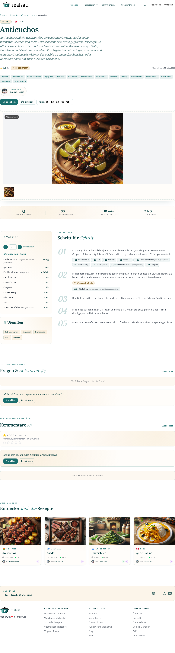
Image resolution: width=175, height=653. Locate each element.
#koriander (101, 76)
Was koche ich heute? (55, 613)
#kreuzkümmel (34, 76)
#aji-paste (6, 81)
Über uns (137, 613)
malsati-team (17, 92)
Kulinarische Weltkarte (19, 15)
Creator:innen (96, 622)
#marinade (166, 76)
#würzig (60, 76)
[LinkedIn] (170, 593)
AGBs (135, 631)
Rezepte (93, 613)
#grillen (5, 76)
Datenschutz (139, 622)
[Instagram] (164, 593)
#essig (124, 76)
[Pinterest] (153, 593)
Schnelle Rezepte (53, 622)
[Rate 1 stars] (4, 442)
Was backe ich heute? (55, 617)
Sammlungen (95, 617)
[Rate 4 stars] (16, 442)
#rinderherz (136, 76)
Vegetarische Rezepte (55, 626)
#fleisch (113, 76)
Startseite (4, 15)
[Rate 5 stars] (19, 442)
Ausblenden (168, 372)
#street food (86, 76)
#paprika (49, 76)
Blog (91, 631)
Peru (33, 15)
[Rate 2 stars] (8, 442)
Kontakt (137, 617)
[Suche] (145, 4)
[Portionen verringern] (5, 247)
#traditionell (151, 76)
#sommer (72, 76)
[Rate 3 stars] (12, 442)
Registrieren (156, 4)
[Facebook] (159, 593)
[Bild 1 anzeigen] (8, 191)
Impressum (139, 635)
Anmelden (168, 4)
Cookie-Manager (141, 626)
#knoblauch (18, 76)
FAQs (91, 635)
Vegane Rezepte (52, 631)
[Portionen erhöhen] (20, 247)
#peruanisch (20, 81)
